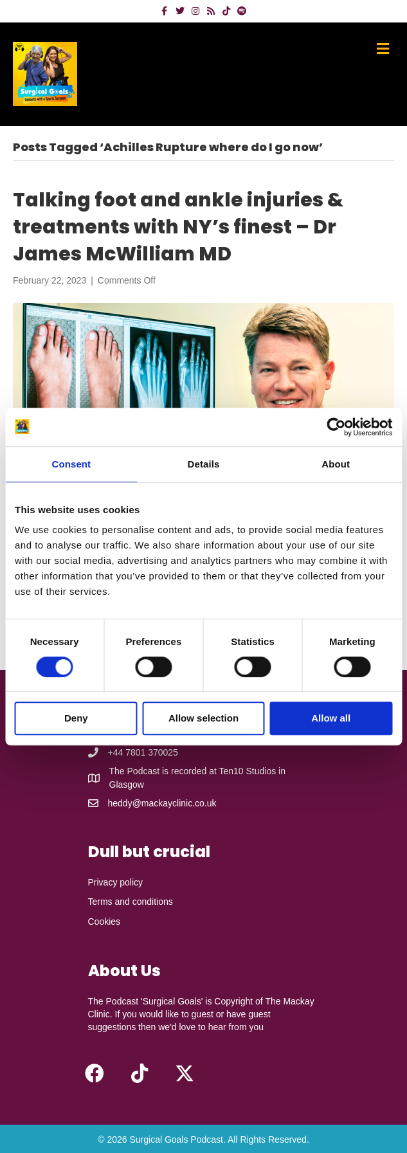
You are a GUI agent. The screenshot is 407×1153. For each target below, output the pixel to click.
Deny (76, 718)
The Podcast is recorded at (164, 771)
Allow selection (203, 718)
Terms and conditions (130, 901)
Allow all (330, 718)
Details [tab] (204, 463)
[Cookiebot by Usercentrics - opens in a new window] (336, 427)
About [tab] (335, 463)
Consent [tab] (71, 463)
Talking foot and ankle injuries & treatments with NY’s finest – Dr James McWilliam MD (178, 227)
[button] (94, 1073)
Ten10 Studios (247, 771)
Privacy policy (115, 882)
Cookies (104, 921)
